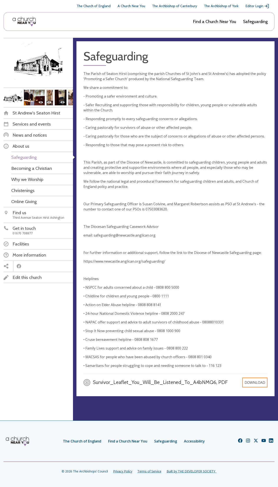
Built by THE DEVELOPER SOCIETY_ (192, 471)
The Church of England (94, 6)
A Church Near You (131, 6)
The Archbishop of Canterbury (174, 6)
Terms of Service (149, 471)
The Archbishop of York (221, 6)
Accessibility (194, 441)
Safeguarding (255, 21)
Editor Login (257, 6)
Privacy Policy (122, 471)
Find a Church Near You (214, 21)
